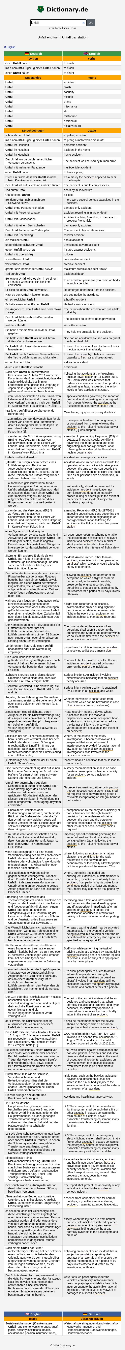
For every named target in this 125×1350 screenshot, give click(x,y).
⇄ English (9, 47)
